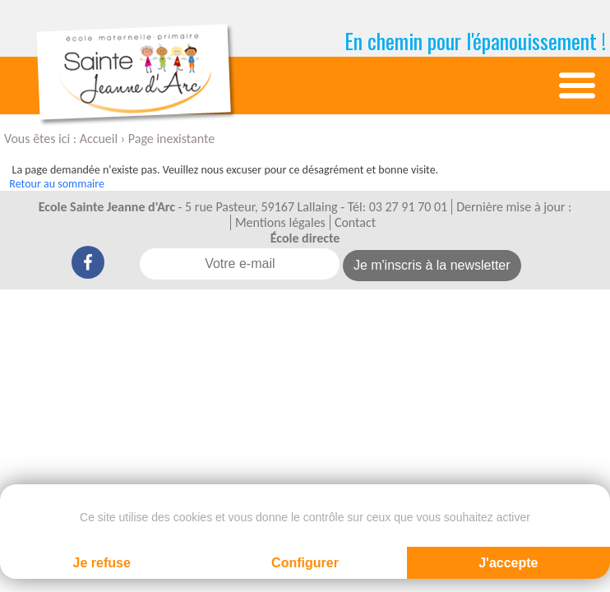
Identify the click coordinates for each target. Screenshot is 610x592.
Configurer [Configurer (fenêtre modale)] (305, 563)
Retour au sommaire (56, 184)
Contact (355, 222)
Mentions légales (280, 222)
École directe (305, 238)
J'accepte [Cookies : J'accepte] (508, 563)
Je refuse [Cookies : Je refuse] (102, 563)
